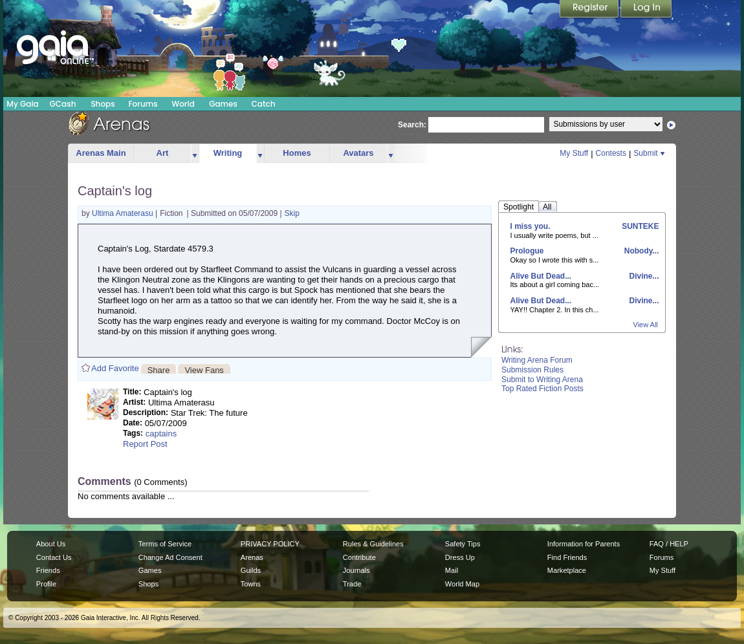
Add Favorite (115, 368)
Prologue (527, 250)
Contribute (359, 557)
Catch (264, 103)
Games (223, 103)
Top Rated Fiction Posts (542, 388)
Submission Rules (532, 369)
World (183, 103)
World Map (462, 584)
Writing (228, 153)
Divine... (643, 276)
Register (590, 9)
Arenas (252, 557)
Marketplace (566, 570)
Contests (611, 153)
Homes (297, 153)
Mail (451, 570)
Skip (292, 213)
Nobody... (640, 250)
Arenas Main (101, 153)
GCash (63, 103)
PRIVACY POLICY (270, 544)
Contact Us (54, 557)
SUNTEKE (639, 226)
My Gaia (22, 103)
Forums (142, 103)
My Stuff (574, 153)
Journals (356, 570)
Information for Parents (583, 544)
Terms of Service (164, 544)
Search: (412, 124)
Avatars (358, 153)
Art (163, 153)
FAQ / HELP (669, 544)
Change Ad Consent (170, 557)
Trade (352, 584)
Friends (48, 570)
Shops (103, 103)
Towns (251, 584)
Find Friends (567, 557)
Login (646, 9)
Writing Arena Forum (537, 360)
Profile (46, 584)
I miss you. (530, 226)
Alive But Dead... (541, 276)
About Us (50, 544)
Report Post (145, 444)
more (195, 153)
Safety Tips (463, 544)
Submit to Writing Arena (542, 379)
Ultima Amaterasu (123, 213)
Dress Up (460, 557)
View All (645, 324)
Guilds (251, 570)
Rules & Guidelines (373, 544)
